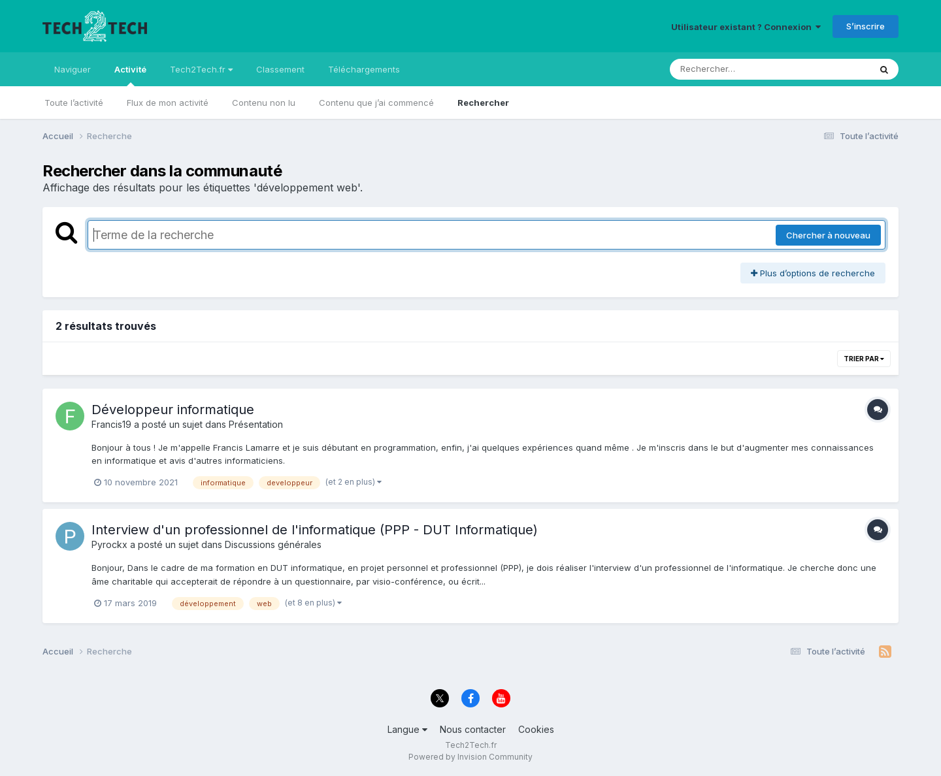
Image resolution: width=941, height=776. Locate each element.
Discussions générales (273, 544)
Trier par (864, 359)
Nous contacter (473, 729)
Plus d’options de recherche (813, 273)
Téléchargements (364, 69)
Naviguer (72, 69)
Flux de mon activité (167, 102)
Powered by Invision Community (470, 757)
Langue (407, 729)
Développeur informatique (172, 409)
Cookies (536, 729)
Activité (130, 75)
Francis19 (111, 424)
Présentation (256, 424)
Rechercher (483, 102)
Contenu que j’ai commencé (376, 102)
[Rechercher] (732, 69)
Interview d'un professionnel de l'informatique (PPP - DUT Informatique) (314, 530)
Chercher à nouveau (828, 235)
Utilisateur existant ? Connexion (746, 27)
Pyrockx (109, 544)
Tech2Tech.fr (201, 69)
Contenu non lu (263, 102)
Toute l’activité (73, 102)
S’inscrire (865, 26)
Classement (280, 69)
